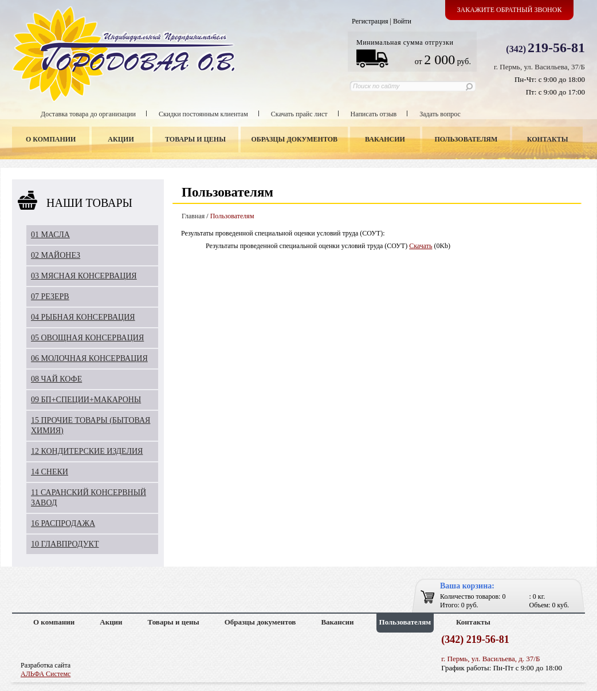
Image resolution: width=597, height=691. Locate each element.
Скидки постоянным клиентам (203, 114)
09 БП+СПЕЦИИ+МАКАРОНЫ (86, 399)
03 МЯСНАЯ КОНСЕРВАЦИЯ (84, 276)
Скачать (420, 246)
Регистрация (370, 21)
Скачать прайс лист (299, 114)
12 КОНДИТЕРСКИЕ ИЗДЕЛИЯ (87, 451)
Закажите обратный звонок (509, 10)
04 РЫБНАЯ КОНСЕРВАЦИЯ (83, 317)
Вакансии (385, 139)
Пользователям (466, 139)
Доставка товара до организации (88, 114)
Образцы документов (295, 139)
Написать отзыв (374, 114)
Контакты (547, 139)
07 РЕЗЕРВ (50, 296)
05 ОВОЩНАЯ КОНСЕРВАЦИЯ (87, 337)
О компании (51, 139)
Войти (402, 21)
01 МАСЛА (50, 234)
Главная (193, 216)
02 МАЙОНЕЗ (55, 255)
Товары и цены (195, 139)
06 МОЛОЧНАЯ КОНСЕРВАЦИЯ (89, 358)
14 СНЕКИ (49, 472)
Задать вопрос (440, 114)
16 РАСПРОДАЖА (63, 523)
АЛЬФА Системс (45, 674)
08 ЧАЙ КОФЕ (56, 379)
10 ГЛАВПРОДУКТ (65, 544)
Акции (120, 139)
